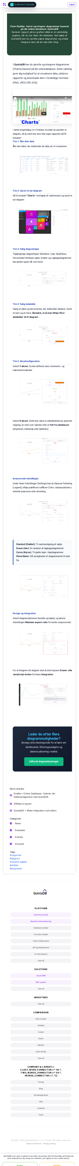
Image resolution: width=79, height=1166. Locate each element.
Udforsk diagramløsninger (44, 761)
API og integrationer (41, 947)
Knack (40, 1038)
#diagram (15, 858)
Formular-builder (41, 934)
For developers (40, 954)
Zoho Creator (41, 1019)
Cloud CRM (41, 976)
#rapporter (16, 855)
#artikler (14, 865)
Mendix (41, 1045)
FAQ (41, 1102)
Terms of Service (33, 1143)
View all (41, 961)
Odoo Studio (41, 1052)
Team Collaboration (41, 941)
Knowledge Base (41, 1095)
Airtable (41, 1025)
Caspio (41, 1032)
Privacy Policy (50, 1143)
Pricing (41, 1082)
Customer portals (41, 915)
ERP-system (41, 982)
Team (41, 1115)
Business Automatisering (41, 921)
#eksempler (16, 868)
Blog (41, 1089)
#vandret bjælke (18, 861)
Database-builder (41, 928)
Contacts (41, 1108)
